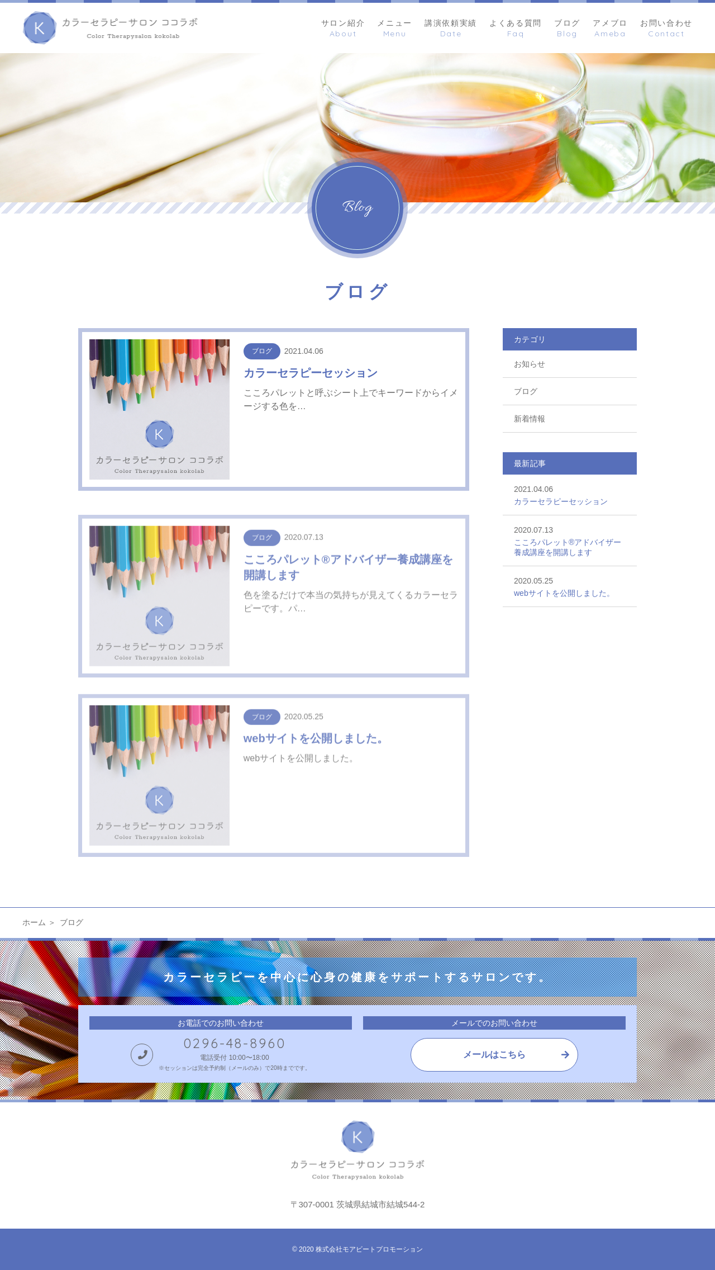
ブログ (525, 391)
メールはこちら (494, 1054)
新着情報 (529, 418)
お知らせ (529, 363)
